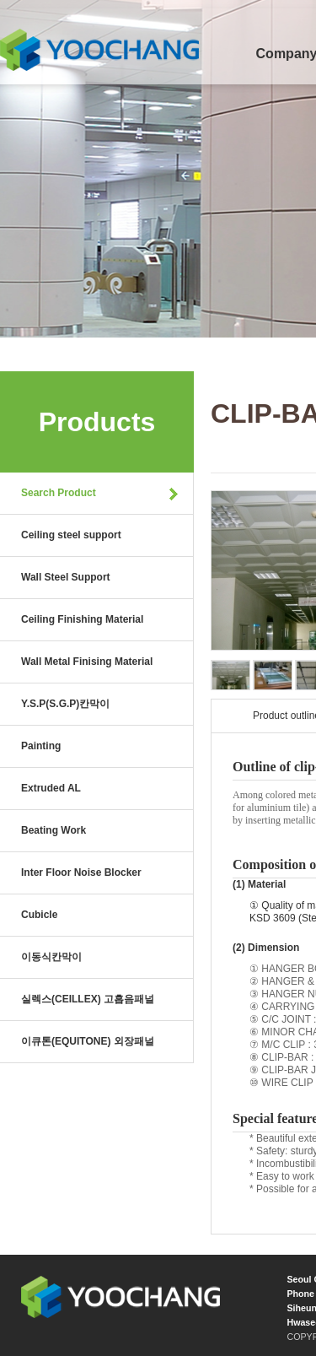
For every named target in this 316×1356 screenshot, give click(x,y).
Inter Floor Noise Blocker (81, 872)
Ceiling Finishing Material (82, 619)
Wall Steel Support (65, 577)
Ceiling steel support (71, 535)
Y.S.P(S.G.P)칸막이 (65, 704)
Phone (300, 1293)
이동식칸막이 (51, 957)
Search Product (58, 493)
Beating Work (53, 830)
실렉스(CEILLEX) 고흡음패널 (87, 999)
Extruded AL (51, 788)
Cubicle (39, 915)
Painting (41, 746)
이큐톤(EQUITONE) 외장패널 (87, 1041)
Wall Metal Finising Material (87, 661)
